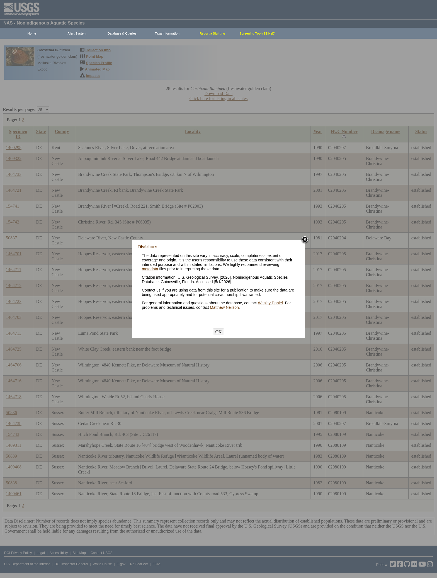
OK (218, 331)
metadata (150, 269)
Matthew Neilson (224, 307)
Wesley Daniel (270, 303)
